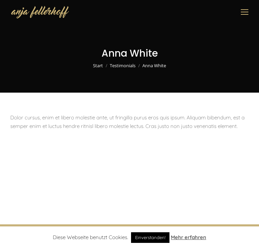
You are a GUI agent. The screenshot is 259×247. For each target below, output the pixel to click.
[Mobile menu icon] (244, 12)
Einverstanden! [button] (150, 237)
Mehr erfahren (188, 237)
